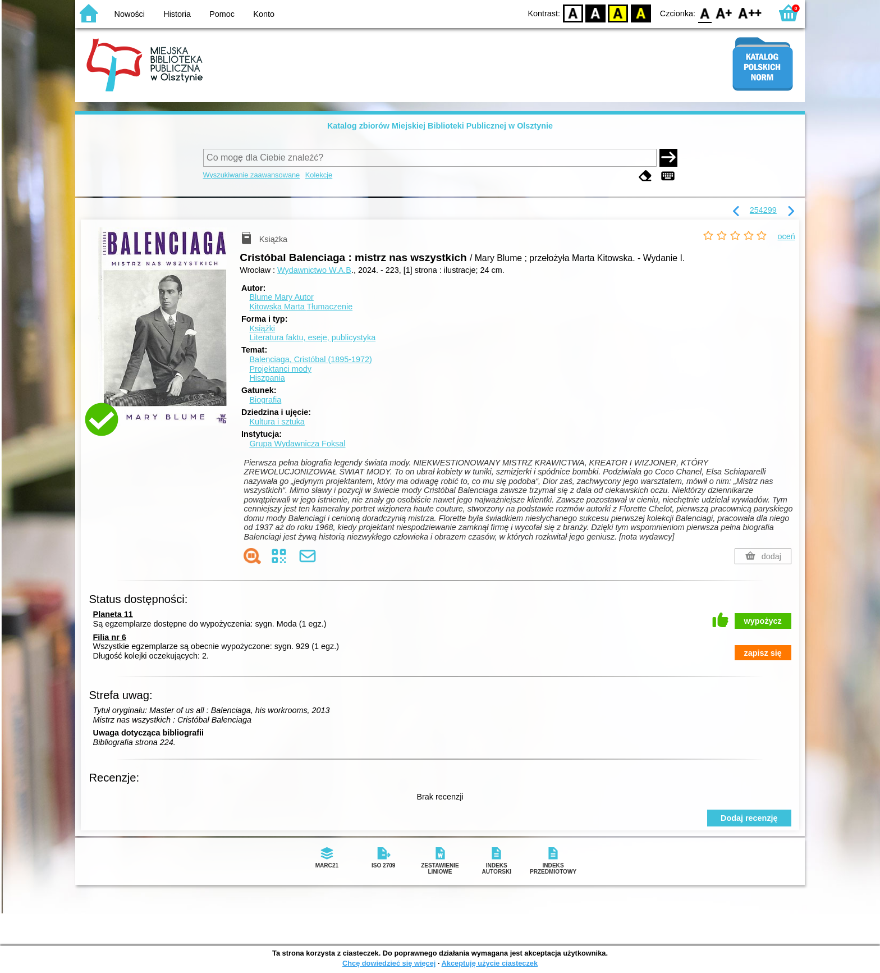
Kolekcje (318, 175)
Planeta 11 (113, 614)
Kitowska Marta (300, 306)
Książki (262, 328)
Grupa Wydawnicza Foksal (297, 443)
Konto (263, 14)
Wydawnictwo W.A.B (314, 270)
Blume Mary (281, 297)
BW (595, 12)
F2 (750, 12)
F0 (704, 12)
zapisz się (763, 652)
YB (618, 12)
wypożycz (763, 620)
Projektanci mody (280, 368)
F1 (724, 12)
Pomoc (222, 14)
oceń (786, 236)
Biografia (265, 399)
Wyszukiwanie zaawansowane (251, 175)
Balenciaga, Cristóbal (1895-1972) (310, 359)
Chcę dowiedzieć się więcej (389, 963)
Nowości (129, 14)
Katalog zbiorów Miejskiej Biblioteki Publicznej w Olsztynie (440, 125)
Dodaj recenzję (749, 818)
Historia (177, 14)
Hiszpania (267, 377)
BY (641, 12)
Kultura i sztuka (276, 421)
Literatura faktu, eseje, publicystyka (312, 337)
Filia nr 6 (109, 637)
